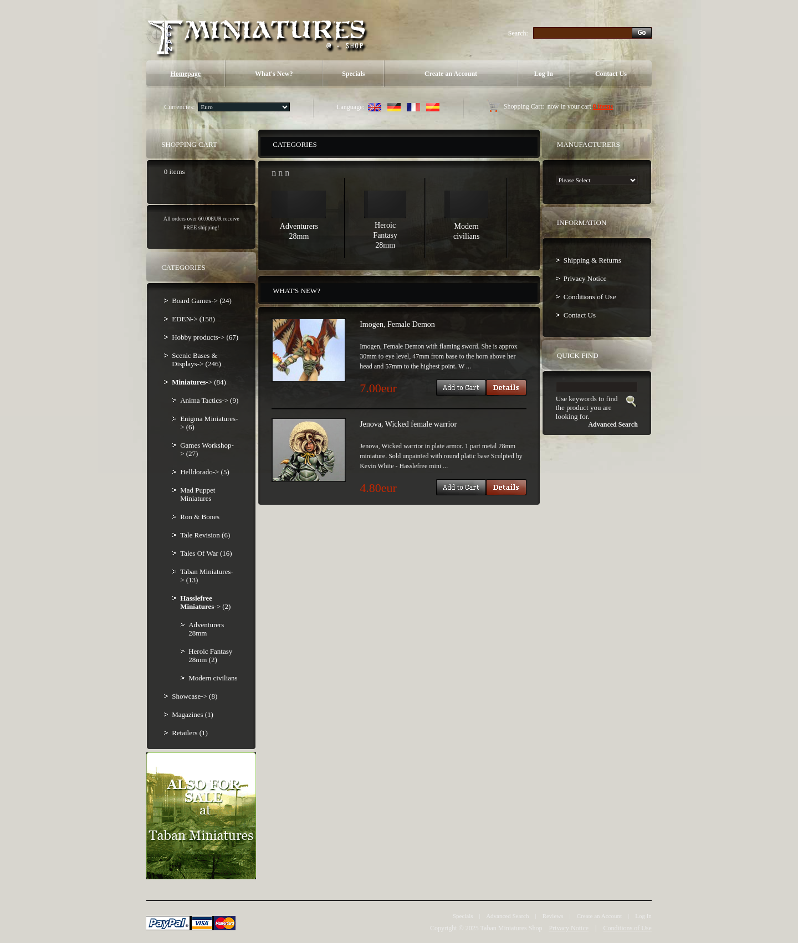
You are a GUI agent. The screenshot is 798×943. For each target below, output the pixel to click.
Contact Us (611, 74)
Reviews (553, 916)
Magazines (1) (192, 714)
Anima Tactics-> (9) (209, 400)
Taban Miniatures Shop (511, 928)
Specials (353, 74)
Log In (543, 74)
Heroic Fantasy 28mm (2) (210, 655)
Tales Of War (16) (206, 553)
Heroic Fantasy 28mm (385, 235)
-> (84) (199, 382)
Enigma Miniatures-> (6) (209, 422)
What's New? (274, 74)
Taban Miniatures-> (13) (206, 575)
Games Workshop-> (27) (207, 449)
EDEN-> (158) (193, 319)
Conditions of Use (590, 297)
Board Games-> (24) (202, 300)
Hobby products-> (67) (205, 337)
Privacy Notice (585, 278)
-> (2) (205, 602)
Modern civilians (212, 678)
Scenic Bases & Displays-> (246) (196, 359)
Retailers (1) (190, 733)
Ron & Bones (199, 516)
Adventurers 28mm (206, 629)
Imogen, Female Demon (397, 324)
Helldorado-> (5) (204, 472)
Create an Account (450, 74)
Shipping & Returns (592, 260)
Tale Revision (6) (205, 535)
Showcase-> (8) (194, 696)
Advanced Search (507, 916)
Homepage (185, 74)
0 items (603, 106)
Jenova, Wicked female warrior (408, 424)
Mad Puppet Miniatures (197, 494)
